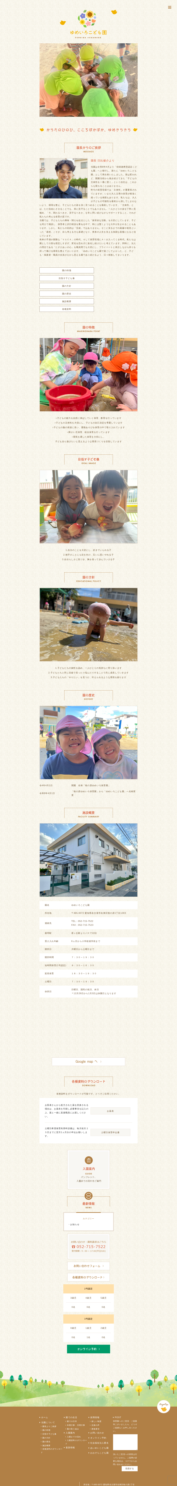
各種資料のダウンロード (52, 1420)
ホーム (44, 1387)
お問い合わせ (97, 1402)
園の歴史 (55, 278)
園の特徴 (55, 270)
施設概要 (88, 278)
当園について (48, 1392)
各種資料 (121, 278)
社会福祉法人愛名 (99, 1412)
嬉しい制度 (96, 1390)
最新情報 (70, 1417)
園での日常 (72, 1390)
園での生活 (71, 1387)
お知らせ (74, 1194)
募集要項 (95, 1398)
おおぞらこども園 (99, 1422)
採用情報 (94, 1387)
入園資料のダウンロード (76, 1411)
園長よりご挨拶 (49, 1396)
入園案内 (70, 1402)
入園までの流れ (74, 1406)
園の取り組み (73, 1398)
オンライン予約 (98, 1407)
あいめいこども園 (99, 1417)
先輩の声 (95, 1394)
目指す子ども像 (88, 270)
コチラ (128, 1430)
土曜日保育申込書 (110, 1102)
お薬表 (110, 1080)
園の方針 (121, 270)
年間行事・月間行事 (76, 1394)
